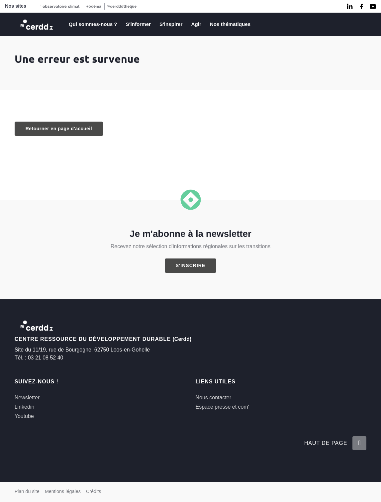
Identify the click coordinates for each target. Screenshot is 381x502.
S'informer (138, 24)
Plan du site (27, 491)
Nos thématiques (230, 24)
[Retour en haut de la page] (359, 443)
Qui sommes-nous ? (93, 24)
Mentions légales (63, 491)
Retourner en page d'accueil (59, 128)
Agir (196, 24)
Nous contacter (213, 397)
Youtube (24, 416)
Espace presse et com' (222, 407)
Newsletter (27, 397)
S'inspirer (170, 24)
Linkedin (25, 407)
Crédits (93, 491)
